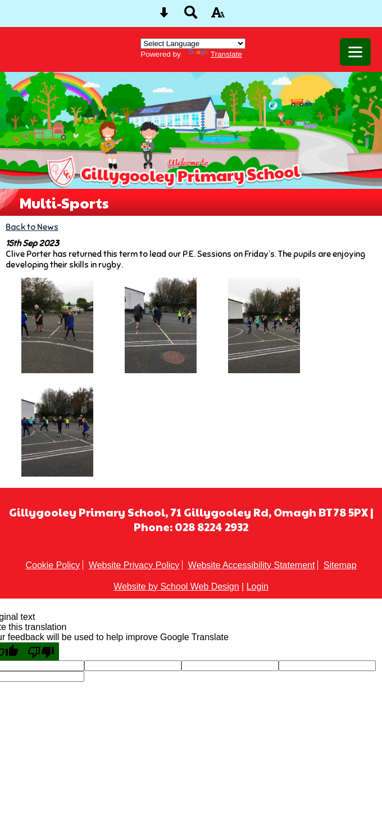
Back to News (32, 226)
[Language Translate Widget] (192, 43)
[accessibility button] (218, 16)
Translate (215, 54)
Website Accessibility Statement (251, 565)
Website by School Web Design (176, 586)
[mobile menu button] (355, 52)
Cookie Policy (52, 565)
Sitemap (340, 565)
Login (258, 586)
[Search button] (191, 16)
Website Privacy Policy (134, 565)
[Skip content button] (164, 16)
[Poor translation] (41, 651)
